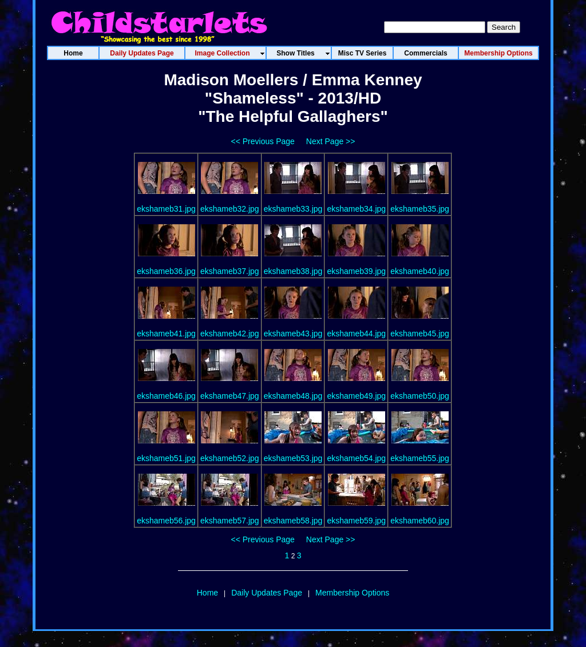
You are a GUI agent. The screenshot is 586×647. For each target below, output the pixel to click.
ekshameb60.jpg (419, 520)
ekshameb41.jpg (166, 333)
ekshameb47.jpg (229, 395)
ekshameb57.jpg (229, 520)
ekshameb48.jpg (293, 395)
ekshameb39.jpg (356, 271)
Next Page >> (330, 141)
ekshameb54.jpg (356, 458)
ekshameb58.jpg (293, 520)
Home (207, 592)
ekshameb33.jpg (293, 208)
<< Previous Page (263, 141)
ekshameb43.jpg (293, 333)
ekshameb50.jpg (419, 395)
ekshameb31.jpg (166, 208)
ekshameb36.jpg (166, 271)
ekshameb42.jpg (229, 333)
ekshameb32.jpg (229, 208)
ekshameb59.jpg (356, 520)
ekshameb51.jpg (166, 458)
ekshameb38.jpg (293, 271)
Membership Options (352, 592)
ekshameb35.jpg (419, 208)
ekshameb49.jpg (356, 395)
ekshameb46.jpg (166, 395)
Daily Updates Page (266, 592)
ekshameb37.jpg (229, 271)
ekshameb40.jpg (419, 271)
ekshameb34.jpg (356, 208)
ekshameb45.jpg (419, 333)
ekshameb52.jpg (229, 458)
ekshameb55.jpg (419, 458)
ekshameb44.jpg (356, 333)
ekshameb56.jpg (166, 520)
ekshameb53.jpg (293, 458)
